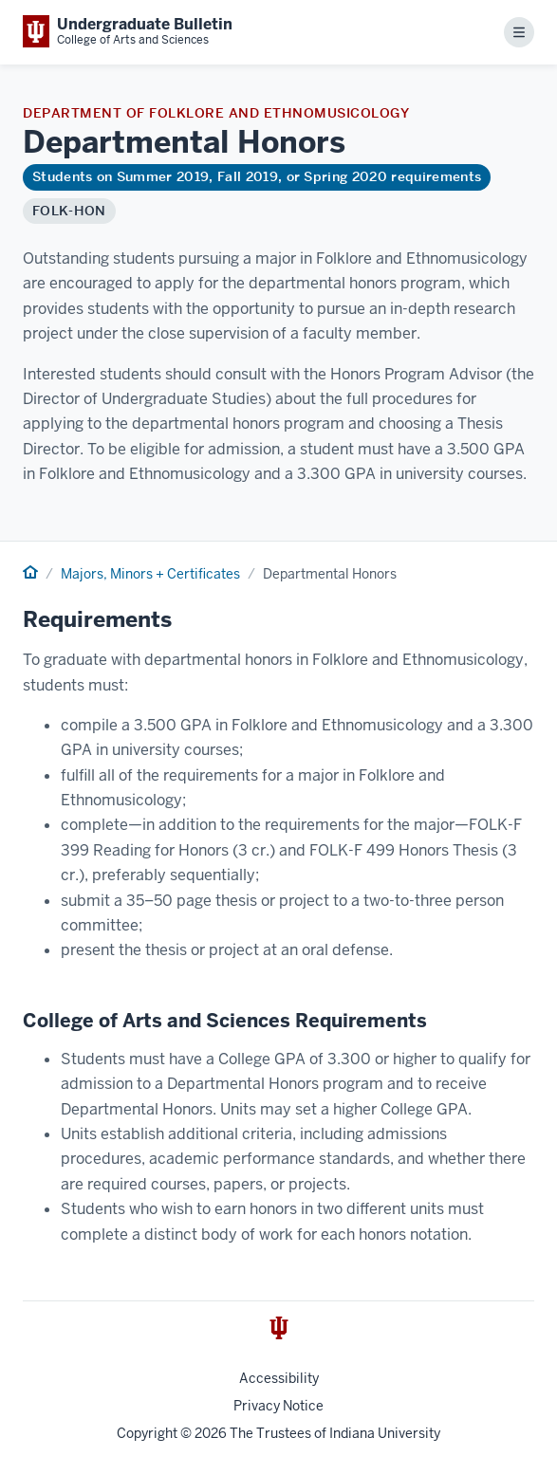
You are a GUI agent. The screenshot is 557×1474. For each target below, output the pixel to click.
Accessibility (279, 1378)
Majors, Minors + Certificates (150, 573)
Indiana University (384, 1433)
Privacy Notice (278, 1405)
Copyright (147, 1433)
